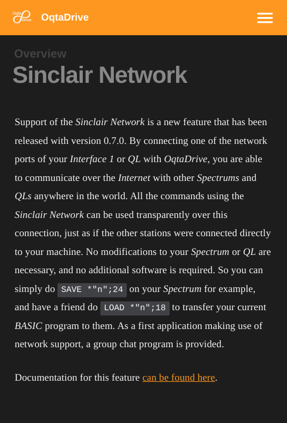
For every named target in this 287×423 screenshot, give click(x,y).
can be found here (179, 377)
